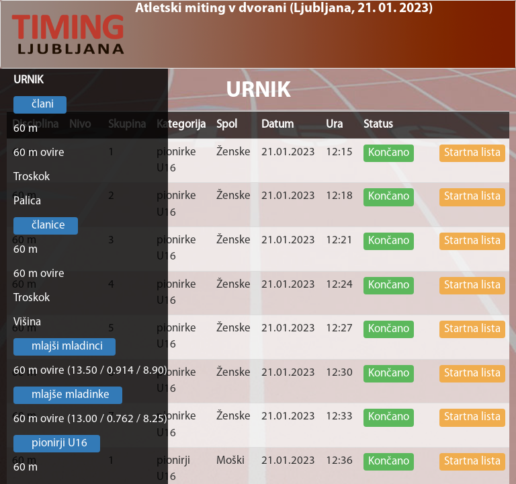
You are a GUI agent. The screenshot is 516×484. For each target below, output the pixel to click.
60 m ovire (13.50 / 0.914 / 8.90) (90, 370)
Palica (27, 201)
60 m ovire (38, 153)
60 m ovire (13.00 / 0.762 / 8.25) (90, 419)
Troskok (31, 177)
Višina (27, 322)
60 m (25, 128)
